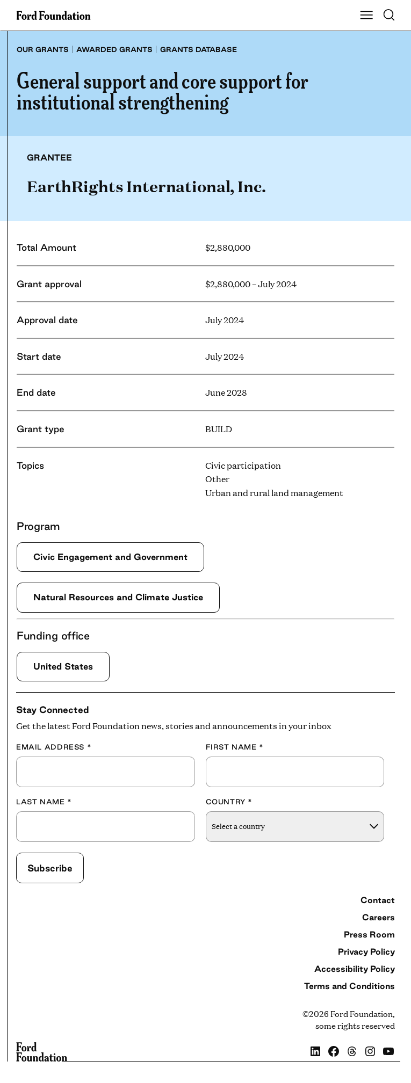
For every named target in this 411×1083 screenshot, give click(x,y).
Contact (377, 900)
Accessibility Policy (354, 968)
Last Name (44, 801)
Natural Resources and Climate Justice (118, 597)
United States (63, 666)
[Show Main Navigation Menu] (366, 15)
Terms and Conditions (349, 986)
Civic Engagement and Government (110, 557)
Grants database (198, 49)
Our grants (43, 49)
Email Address (53, 747)
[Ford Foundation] (41, 1052)
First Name (235, 747)
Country (229, 801)
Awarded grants (114, 49)
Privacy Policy (366, 951)
